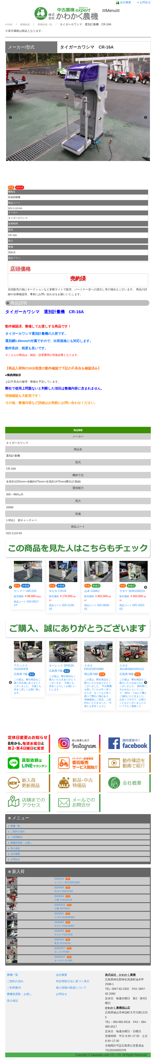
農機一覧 (13, 826)
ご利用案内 (15, 837)
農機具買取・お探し (19, 842)
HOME (8, 24)
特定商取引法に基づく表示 (72, 981)
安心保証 (13, 848)
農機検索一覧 (45, 24)
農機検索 (25, 24)
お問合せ (143, 2)
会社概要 (123, 2)
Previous (10, 117)
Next (145, 117)
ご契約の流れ (16, 831)
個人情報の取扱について (71, 987)
